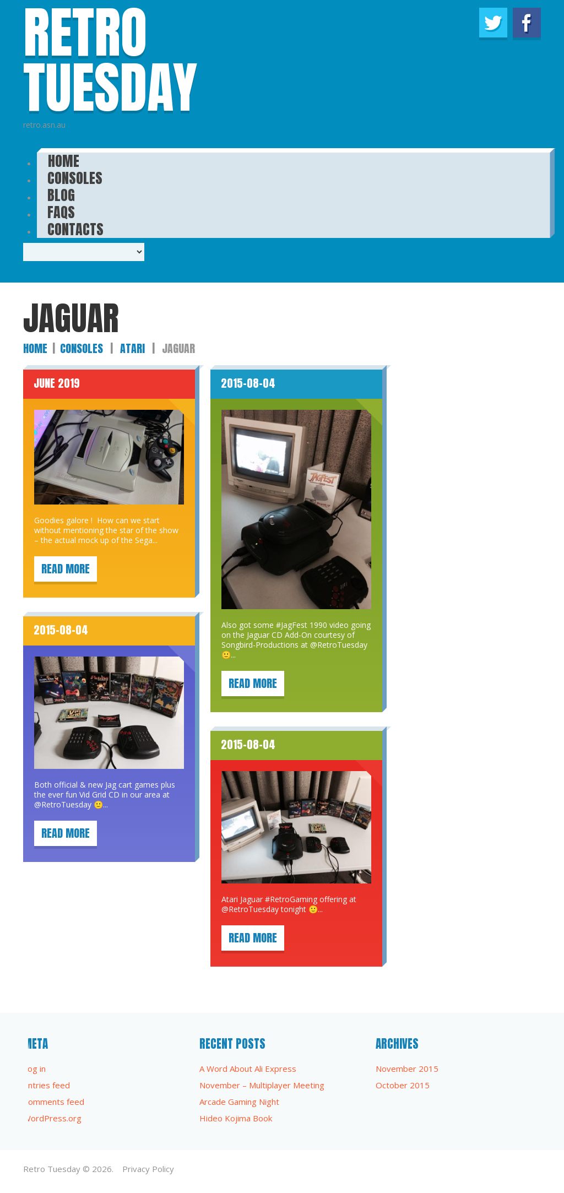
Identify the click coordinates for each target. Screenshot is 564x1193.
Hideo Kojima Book (235, 1118)
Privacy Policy (148, 1168)
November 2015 (407, 1068)
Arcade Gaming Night (239, 1101)
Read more (65, 568)
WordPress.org (52, 1118)
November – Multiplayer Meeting (261, 1085)
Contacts (76, 225)
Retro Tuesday (51, 1168)
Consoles (81, 348)
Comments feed (53, 1101)
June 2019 (57, 383)
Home (35, 348)
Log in (34, 1068)
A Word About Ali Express (247, 1068)
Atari (132, 348)
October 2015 (403, 1085)
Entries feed (46, 1085)
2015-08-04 (248, 383)
